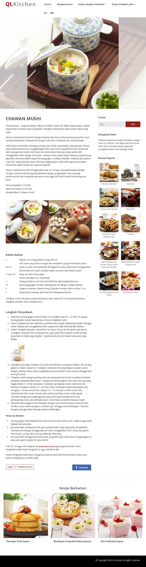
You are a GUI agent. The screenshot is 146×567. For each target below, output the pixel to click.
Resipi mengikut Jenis (122, 4)
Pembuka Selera (24, 467)
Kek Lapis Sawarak (109, 184)
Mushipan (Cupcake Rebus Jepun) (72, 541)
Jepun (10, 467)
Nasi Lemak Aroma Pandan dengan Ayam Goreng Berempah (109, 264)
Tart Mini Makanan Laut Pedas (109, 293)
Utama (47, 4)
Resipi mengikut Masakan (91, 4)
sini (57, 449)
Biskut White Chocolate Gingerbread (130, 263)
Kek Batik (130, 184)
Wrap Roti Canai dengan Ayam (109, 235)
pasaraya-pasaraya (49, 446)
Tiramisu (130, 234)
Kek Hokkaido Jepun (112, 541)
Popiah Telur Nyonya (109, 209)
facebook (81, 467)
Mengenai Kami (65, 4)
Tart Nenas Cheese (130, 292)
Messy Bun (130, 209)
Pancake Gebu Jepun (18, 541)
